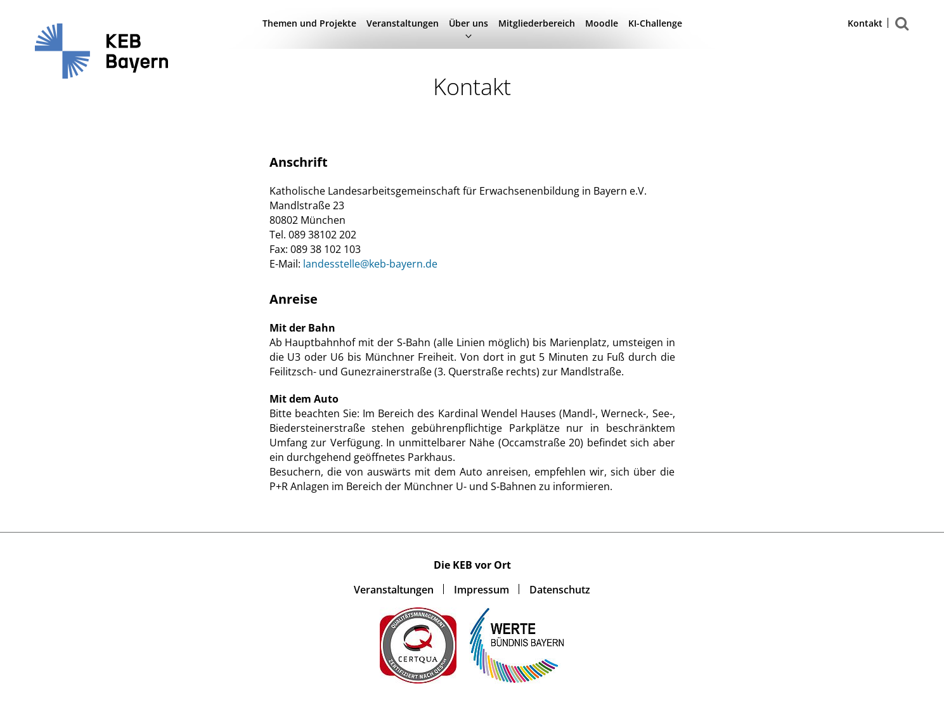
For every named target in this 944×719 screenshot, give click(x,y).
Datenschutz (559, 590)
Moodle (601, 23)
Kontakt (865, 23)
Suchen (902, 30)
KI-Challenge (655, 23)
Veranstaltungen (402, 23)
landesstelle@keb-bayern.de (370, 264)
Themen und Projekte (309, 23)
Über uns (468, 23)
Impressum (481, 590)
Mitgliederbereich (536, 23)
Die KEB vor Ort (472, 565)
